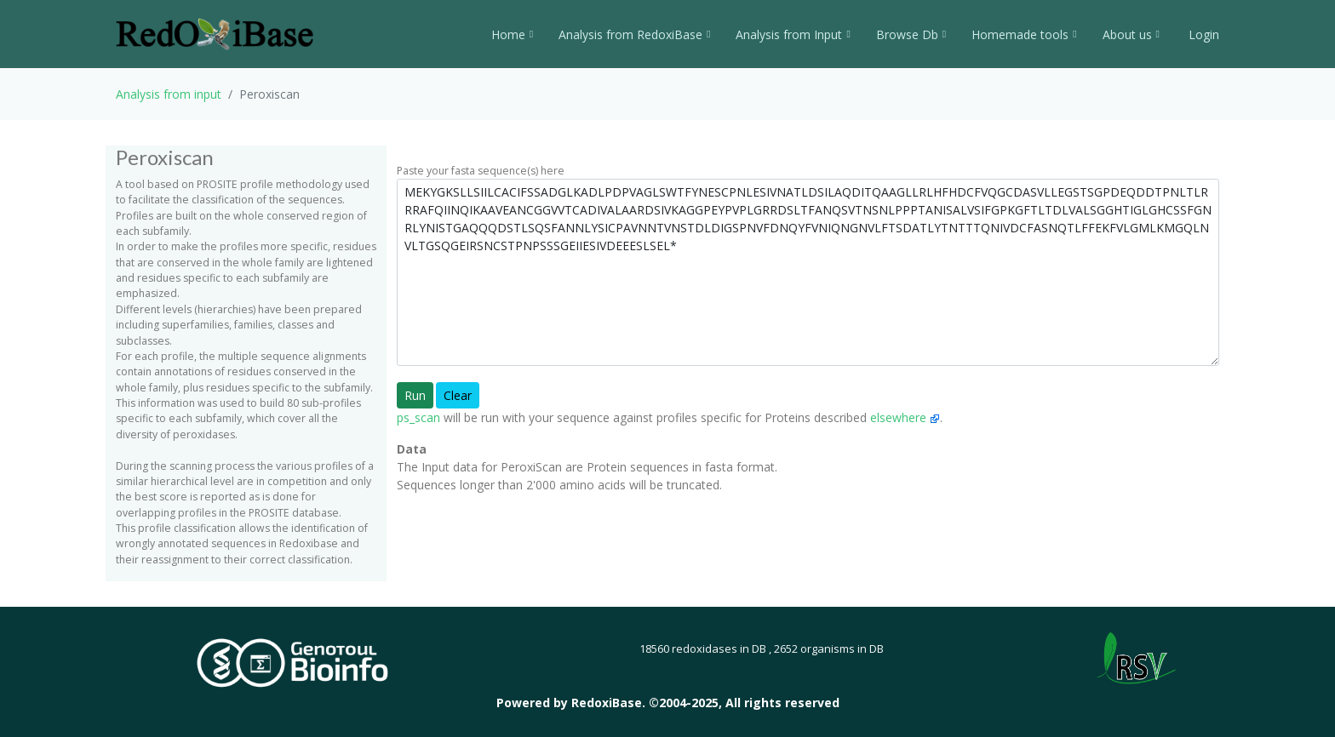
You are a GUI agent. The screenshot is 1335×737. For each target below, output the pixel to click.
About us (1131, 34)
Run (415, 395)
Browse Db (911, 34)
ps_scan (418, 417)
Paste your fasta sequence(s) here (480, 170)
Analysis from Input (793, 34)
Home (512, 34)
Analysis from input (168, 94)
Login (1202, 34)
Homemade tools (1023, 34)
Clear (458, 395)
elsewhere (905, 417)
